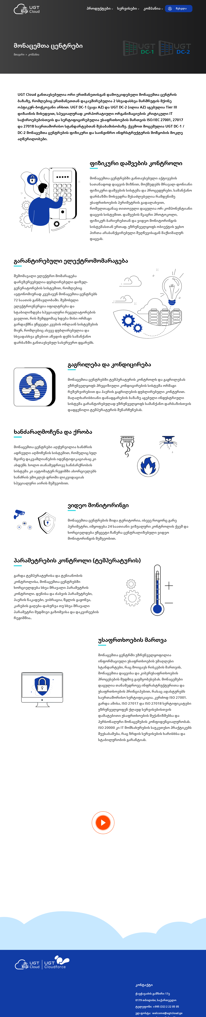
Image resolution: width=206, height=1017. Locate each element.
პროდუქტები (100, 8)
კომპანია (153, 8)
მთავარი (19, 54)
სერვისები (128, 8)
